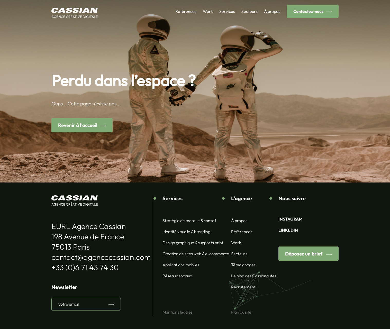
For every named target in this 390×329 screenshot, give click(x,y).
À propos (272, 11)
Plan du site (241, 312)
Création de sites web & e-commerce (195, 253)
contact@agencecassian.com (101, 257)
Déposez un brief (304, 254)
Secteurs (249, 11)
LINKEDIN (288, 230)
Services (227, 11)
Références (185, 11)
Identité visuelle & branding (186, 231)
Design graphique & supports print (192, 242)
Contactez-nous (308, 11)
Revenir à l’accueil (77, 125)
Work (208, 11)
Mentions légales (177, 312)
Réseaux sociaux (177, 275)
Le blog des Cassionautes (253, 275)
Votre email (68, 304)
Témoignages (243, 264)
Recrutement (243, 286)
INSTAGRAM (290, 219)
